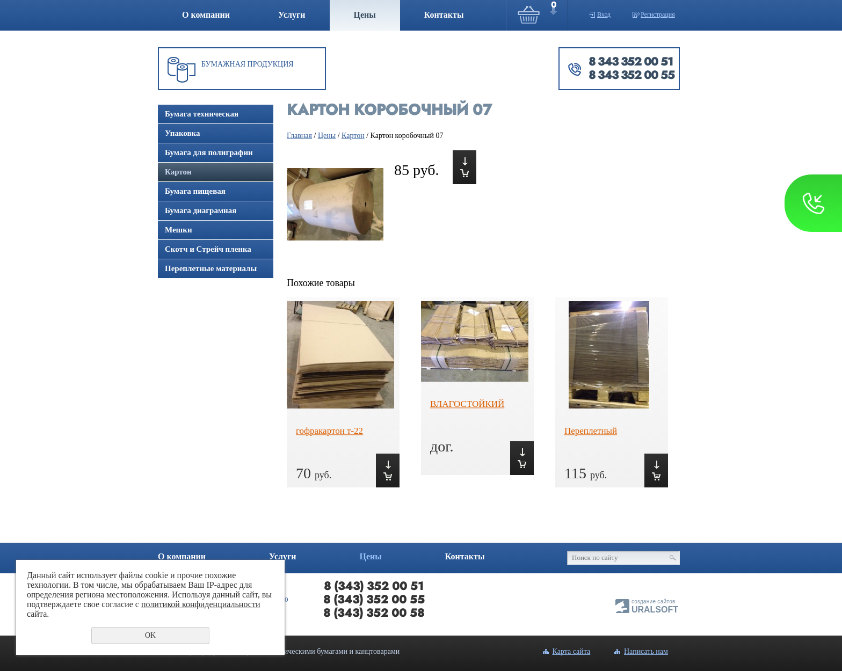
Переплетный (590, 431)
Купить (464, 167)
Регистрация (658, 14)
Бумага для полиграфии (209, 152)
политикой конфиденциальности (200, 604)
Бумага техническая (201, 114)
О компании (206, 14)
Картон (178, 171)
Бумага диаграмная (200, 210)
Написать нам (646, 651)
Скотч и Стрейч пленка (208, 249)
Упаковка (182, 133)
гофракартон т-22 (329, 431)
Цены (365, 14)
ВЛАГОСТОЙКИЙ (467, 404)
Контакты (444, 14)
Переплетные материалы (211, 268)
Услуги (292, 14)
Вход (604, 14)
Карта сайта (572, 651)
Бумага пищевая (195, 191)
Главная (299, 136)
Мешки (178, 229)
